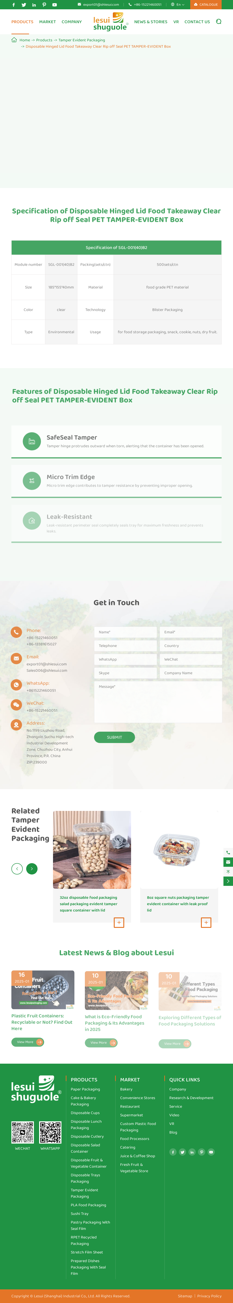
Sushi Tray (80, 1214)
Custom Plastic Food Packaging (138, 1127)
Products (22, 21)
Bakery (126, 1089)
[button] (17, 868)
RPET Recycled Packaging (84, 1240)
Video (174, 1115)
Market (47, 21)
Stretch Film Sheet (87, 1252)
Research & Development (191, 1098)
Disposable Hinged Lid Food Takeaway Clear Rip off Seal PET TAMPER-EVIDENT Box (98, 46)
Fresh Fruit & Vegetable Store (134, 1168)
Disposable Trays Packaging (85, 1178)
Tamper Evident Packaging (81, 40)
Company (72, 21)
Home (25, 40)
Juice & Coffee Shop (137, 1156)
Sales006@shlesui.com (43, 670)
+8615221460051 (37, 690)
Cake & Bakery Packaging (83, 1101)
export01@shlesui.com (101, 4)
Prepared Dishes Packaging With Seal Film (88, 1267)
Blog (173, 1132)
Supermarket (131, 1115)
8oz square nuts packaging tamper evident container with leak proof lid (178, 904)
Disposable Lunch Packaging (86, 1124)
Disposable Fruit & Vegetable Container (89, 1163)
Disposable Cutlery (87, 1136)
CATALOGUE (206, 4)
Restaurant (130, 1106)
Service (175, 1106)
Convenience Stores (137, 1098)
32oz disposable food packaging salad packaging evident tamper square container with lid (88, 904)
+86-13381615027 (38, 644)
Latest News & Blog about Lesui (116, 956)
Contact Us (197, 21)
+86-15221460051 (148, 4)
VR (176, 21)
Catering (127, 1147)
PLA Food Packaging (88, 1205)
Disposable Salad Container (85, 1148)
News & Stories (150, 21)
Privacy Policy (209, 1296)
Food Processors (134, 1139)
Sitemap (185, 1296)
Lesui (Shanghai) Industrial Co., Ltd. (64, 1296)
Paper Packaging (85, 1089)
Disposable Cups (85, 1113)
